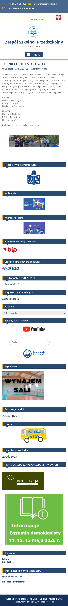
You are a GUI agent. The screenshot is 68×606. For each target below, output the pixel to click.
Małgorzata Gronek (38, 68)
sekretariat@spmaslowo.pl (44, 4)
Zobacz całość (10, 284)
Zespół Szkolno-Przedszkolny (34, 42)
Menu (34, 54)
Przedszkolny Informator (14, 581)
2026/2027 (9, 416)
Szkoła (5, 559)
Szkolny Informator (12, 576)
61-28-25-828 (19, 4)
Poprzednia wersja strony (21, 8)
